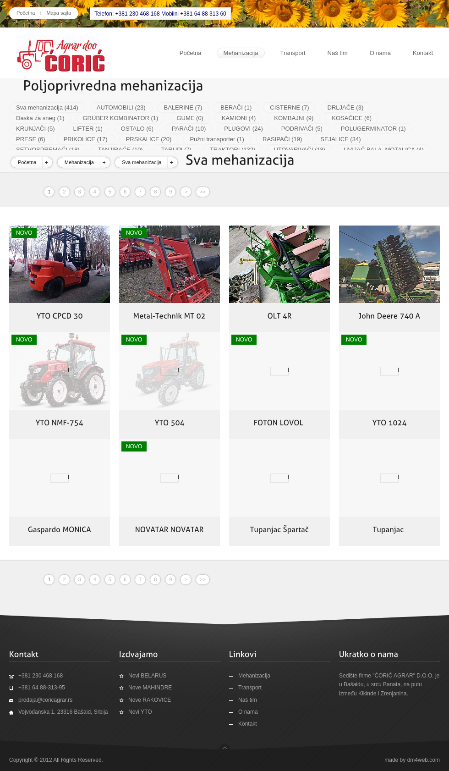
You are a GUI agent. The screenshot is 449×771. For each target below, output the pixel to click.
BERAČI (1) (236, 107)
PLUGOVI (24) (243, 128)
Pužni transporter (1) (217, 139)
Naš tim (338, 53)
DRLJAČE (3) (346, 107)
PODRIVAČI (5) (302, 128)
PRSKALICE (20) (149, 139)
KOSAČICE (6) (352, 118)
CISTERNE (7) (289, 107)
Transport (292, 53)
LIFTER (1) (88, 128)
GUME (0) (189, 118)
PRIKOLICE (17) (86, 139)
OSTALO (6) (137, 128)
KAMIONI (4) (239, 118)
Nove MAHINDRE (150, 687)
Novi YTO (140, 712)
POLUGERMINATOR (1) (373, 128)
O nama (380, 53)
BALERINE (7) (183, 107)
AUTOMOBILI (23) (121, 107)
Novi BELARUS (147, 675)
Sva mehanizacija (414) (47, 107)
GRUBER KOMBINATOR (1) (121, 118)
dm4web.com (423, 760)
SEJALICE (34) (340, 139)
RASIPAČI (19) (282, 139)
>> (203, 191)
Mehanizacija (241, 53)
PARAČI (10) (189, 128)
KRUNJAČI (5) (35, 128)
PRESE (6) (30, 139)
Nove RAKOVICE (149, 700)
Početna (25, 13)
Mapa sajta (58, 13)
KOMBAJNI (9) (293, 118)
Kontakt (423, 53)
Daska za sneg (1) (40, 118)
